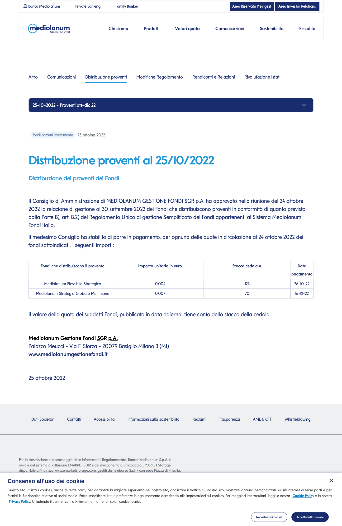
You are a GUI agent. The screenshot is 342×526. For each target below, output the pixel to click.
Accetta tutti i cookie (310, 519)
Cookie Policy (303, 497)
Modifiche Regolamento (159, 77)
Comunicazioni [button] (229, 28)
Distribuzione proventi (106, 78)
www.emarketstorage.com (75, 470)
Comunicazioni (61, 77)
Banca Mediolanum (43, 6)
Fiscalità (307, 28)
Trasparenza (229, 419)
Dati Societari (42, 419)
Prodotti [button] (151, 28)
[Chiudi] (331, 482)
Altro (33, 77)
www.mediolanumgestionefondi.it (68, 354)
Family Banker (128, 6)
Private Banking (89, 6)
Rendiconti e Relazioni (213, 77)
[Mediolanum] (49, 28)
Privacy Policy (19, 503)
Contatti (74, 419)
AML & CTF (262, 419)
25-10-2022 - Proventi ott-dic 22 (64, 105)
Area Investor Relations (297, 6)
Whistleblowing (298, 419)
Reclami (199, 419)
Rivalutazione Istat (262, 77)
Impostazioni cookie (269, 519)
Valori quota (187, 28)
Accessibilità (104, 419)
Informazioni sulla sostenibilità (154, 419)
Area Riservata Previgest (251, 6)
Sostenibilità (272, 28)
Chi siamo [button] (118, 28)
